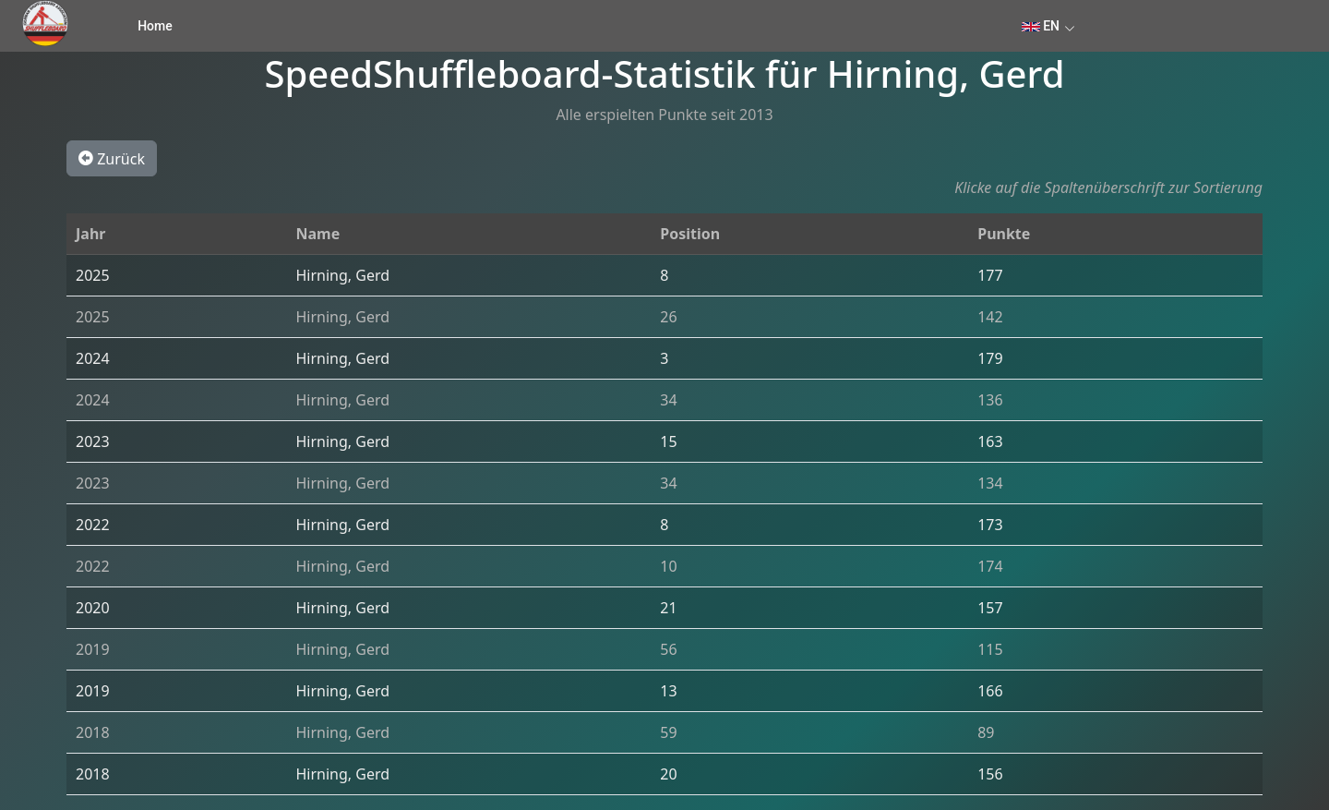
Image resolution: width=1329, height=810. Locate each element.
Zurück (111, 158)
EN (1041, 25)
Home (155, 25)
